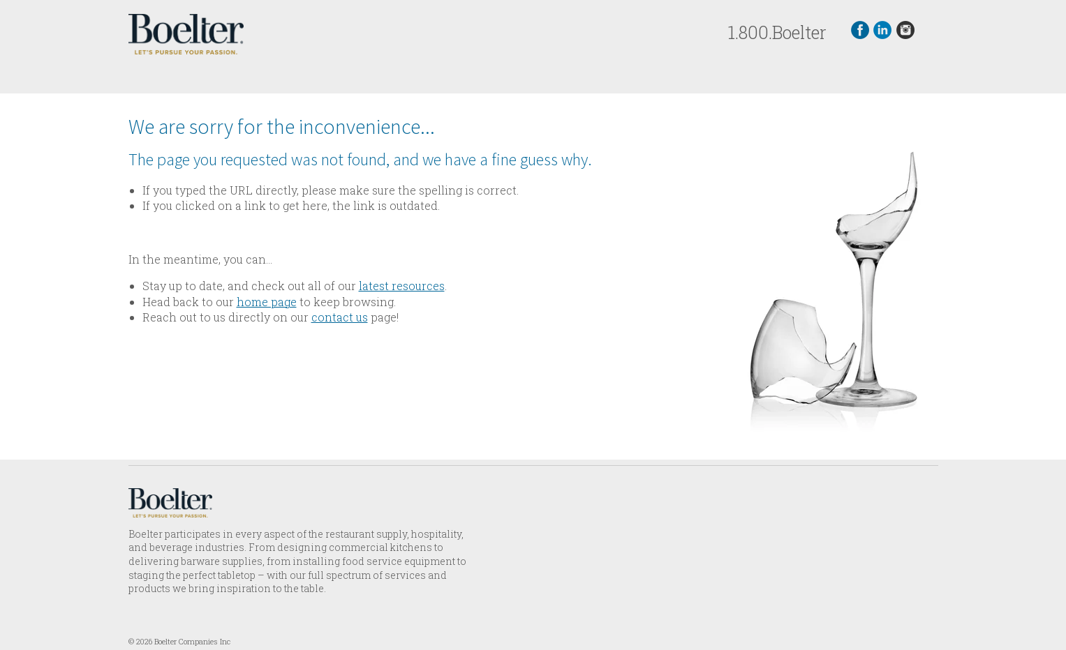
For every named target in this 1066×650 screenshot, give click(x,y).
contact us (339, 317)
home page (267, 301)
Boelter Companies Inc (192, 641)
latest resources (402, 285)
